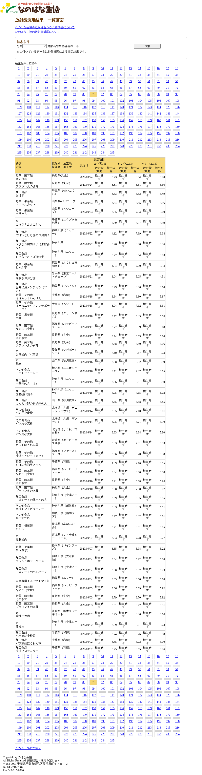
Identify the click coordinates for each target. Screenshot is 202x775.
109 (19, 107)
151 (75, 120)
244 (103, 152)
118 (103, 107)
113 (57, 107)
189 (94, 133)
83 (111, 94)
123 (149, 107)
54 (176, 81)
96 (65, 100)
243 (94, 152)
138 (122, 113)
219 (38, 146)
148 (47, 120)
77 (56, 94)
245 (112, 152)
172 (103, 126)
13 (130, 68)
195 (149, 133)
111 (38, 107)
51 (148, 81)
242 (84, 152)
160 (159, 120)
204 (66, 139)
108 (177, 100)
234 (177, 146)
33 (148, 74)
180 (177, 126)
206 (84, 139)
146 (29, 120)
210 (122, 139)
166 (47, 126)
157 (131, 120)
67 (130, 87)
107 (168, 100)
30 (121, 74)
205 (75, 139)
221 (57, 146)
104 (140, 100)
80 (83, 94)
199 (19, 139)
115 (75, 107)
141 (149, 113)
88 (158, 94)
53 (167, 81)
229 (131, 146)
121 (131, 107)
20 (28, 74)
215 (168, 139)
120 (122, 107)
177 (149, 126)
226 (103, 146)
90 (176, 94)
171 (94, 126)
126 (177, 107)
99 (93, 100)
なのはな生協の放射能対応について (37, 31)
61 (74, 87)
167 (57, 126)
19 (18, 74)
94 (46, 100)
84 (121, 94)
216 (177, 139)
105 (149, 100)
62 (83, 87)
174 (122, 126)
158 (140, 120)
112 (47, 107)
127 (19, 113)
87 (148, 94)
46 (102, 81)
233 (168, 146)
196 (159, 133)
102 (122, 100)
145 (19, 120)
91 (18, 100)
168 (66, 126)
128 (29, 113)
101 (112, 100)
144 (177, 113)
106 (159, 100)
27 (93, 74)
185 (57, 133)
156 (122, 120)
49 (130, 81)
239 (57, 152)
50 (139, 81)
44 (83, 81)
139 (131, 113)
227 (112, 146)
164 (29, 126)
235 (19, 152)
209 (112, 139)
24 (65, 74)
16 (158, 68)
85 (130, 94)
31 (130, 74)
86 (139, 94)
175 (131, 126)
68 (139, 87)
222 (66, 146)
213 (149, 139)
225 (94, 146)
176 (140, 126)
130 (47, 113)
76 (46, 94)
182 (29, 133)
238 (47, 152)
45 (93, 81)
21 (37, 74)
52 (158, 81)
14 (139, 68)
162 (177, 120)
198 (177, 133)
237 (38, 152)
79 (74, 94)
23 (56, 74)
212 (140, 139)
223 (75, 146)
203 (57, 139)
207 (94, 139)
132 (66, 113)
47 (111, 81)
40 (46, 81)
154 (103, 120)
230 (140, 146)
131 (57, 113)
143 (168, 113)
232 (159, 146)
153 (94, 120)
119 (112, 107)
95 (56, 100)
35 (167, 74)
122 (140, 107)
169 (75, 126)
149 (57, 120)
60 (65, 87)
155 (112, 120)
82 (102, 94)
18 (176, 68)
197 (168, 133)
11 (111, 68)
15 (148, 68)
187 (75, 133)
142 (159, 113)
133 (75, 113)
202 (47, 139)
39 (37, 81)
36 (176, 74)
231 (149, 146)
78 (65, 94)
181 (19, 133)
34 (158, 74)
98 (83, 100)
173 (112, 126)
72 (176, 87)
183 (38, 133)
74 (28, 94)
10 (102, 68)
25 (74, 74)
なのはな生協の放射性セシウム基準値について (45, 27)
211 (131, 139)
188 (84, 133)
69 (148, 87)
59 (56, 87)
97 (74, 100)
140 (140, 113)
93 (37, 100)
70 (158, 87)
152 (84, 120)
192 (122, 133)
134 (84, 113)
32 (139, 74)
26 (83, 74)
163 (19, 126)
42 (65, 81)
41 (56, 81)
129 (38, 113)
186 (66, 133)
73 (18, 94)
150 (66, 120)
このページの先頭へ (28, 748)
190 (103, 133)
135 (94, 113)
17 (167, 68)
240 (66, 152)
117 (94, 107)
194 (140, 133)
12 (121, 68)
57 (37, 87)
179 (168, 126)
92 (28, 100)
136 (103, 113)
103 (131, 100)
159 (149, 120)
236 (29, 152)
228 (122, 146)
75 (37, 94)
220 (47, 146)
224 (84, 146)
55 (18, 87)
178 (159, 126)
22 (46, 74)
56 (28, 87)
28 (102, 74)
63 (93, 87)
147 (38, 120)
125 (168, 107)
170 (84, 126)
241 (75, 152)
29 (111, 74)
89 (167, 94)
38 (28, 81)
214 (159, 139)
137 (112, 113)
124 (159, 107)
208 (103, 139)
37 (18, 81)
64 (102, 87)
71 (167, 87)
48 (121, 81)
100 (103, 100)
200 (29, 139)
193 (131, 133)
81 (93, 94)
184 (47, 133)
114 (66, 107)
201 (38, 139)
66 (121, 87)
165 (38, 126)
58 (46, 87)
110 (29, 107)
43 (74, 81)
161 (168, 120)
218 (29, 146)
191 (112, 133)
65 (111, 87)
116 (84, 107)
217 (19, 146)
